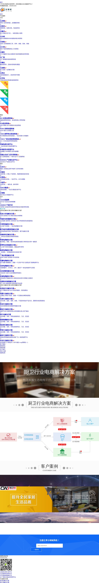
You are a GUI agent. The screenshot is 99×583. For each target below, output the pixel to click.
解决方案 (3, 208)
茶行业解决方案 (4, 582)
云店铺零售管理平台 (6, 573)
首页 (1, 14)
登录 (1, 351)
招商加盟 (2, 347)
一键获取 (36, 549)
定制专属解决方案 (16, 210)
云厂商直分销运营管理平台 (8, 577)
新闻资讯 (2, 346)
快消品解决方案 (4, 580)
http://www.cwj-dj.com (61, 492)
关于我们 (2, 349)
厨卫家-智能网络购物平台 (63, 490)
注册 (4, 351)
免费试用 (2, 353)
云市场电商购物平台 (6, 575)
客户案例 (2, 344)
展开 (1, 2)
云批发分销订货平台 (6, 572)
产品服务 (3, 16)
